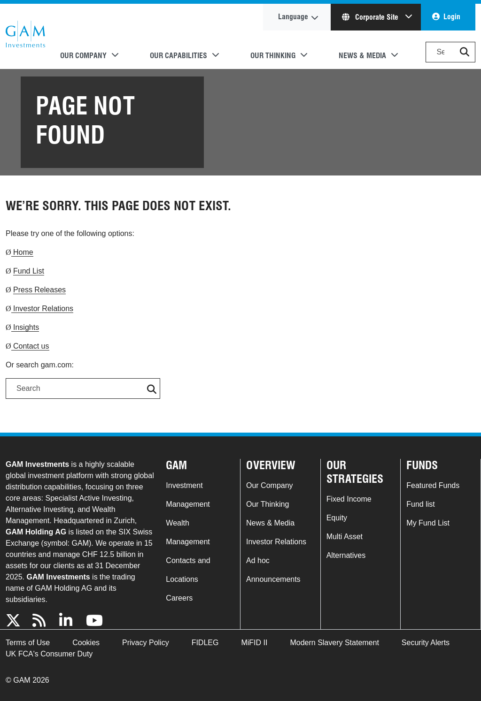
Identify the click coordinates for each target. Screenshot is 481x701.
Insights (25, 327)
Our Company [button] (83, 55)
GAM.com (25, 37)
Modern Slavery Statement (334, 643)
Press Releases (39, 290)
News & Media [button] (362, 55)
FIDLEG (205, 643)
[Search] (450, 52)
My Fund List (428, 523)
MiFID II (254, 643)
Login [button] (451, 16)
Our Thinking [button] (272, 55)
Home (22, 252)
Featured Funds (432, 485)
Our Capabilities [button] (178, 55)
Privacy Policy (145, 643)
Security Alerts (426, 643)
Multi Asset (344, 537)
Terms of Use (28, 643)
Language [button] (293, 16)
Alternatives (346, 555)
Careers (179, 598)
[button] (464, 52)
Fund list (420, 504)
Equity (336, 518)
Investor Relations (42, 308)
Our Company (269, 485)
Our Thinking (267, 504)
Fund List (28, 271)
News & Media (270, 523)
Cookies (86, 643)
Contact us (30, 346)
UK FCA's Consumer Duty (49, 654)
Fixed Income (349, 499)
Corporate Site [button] (371, 17)
